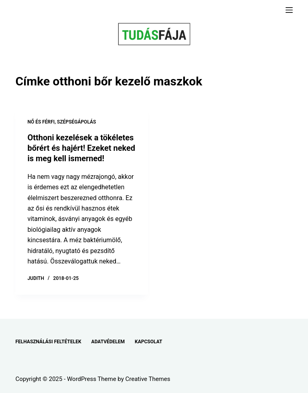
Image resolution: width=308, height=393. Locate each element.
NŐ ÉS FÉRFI (41, 122)
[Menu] (289, 10)
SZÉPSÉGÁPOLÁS (76, 122)
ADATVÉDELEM (108, 341)
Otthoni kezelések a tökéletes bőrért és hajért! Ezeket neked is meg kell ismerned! (81, 148)
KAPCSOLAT (148, 341)
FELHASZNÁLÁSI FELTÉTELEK (48, 341)
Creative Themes (148, 379)
